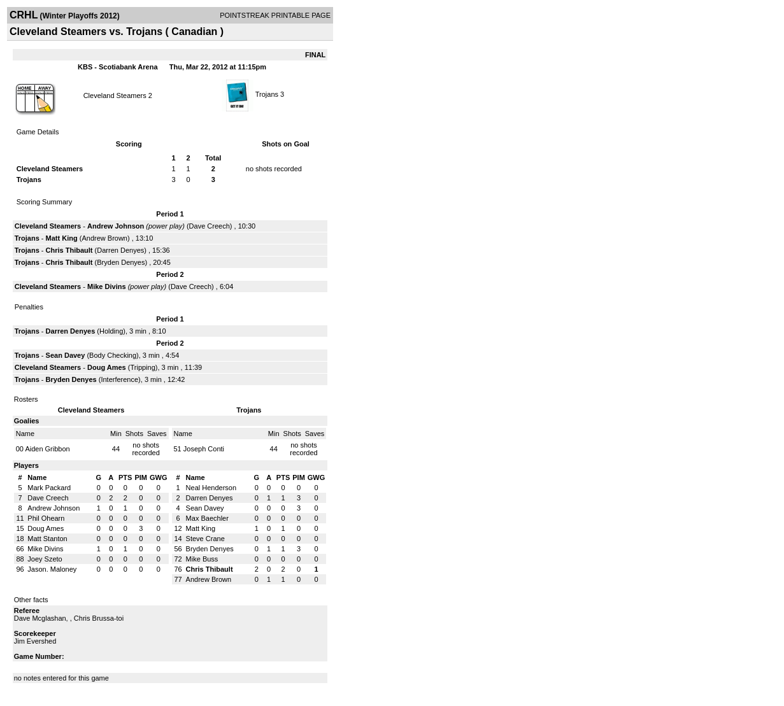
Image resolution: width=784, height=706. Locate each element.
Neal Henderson (211, 487)
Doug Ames (106, 367)
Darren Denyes (120, 250)
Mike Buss (202, 559)
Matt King (62, 238)
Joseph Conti (203, 449)
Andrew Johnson (115, 226)
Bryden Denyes (121, 262)
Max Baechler (207, 518)
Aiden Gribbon (47, 449)
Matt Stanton (47, 538)
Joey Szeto (44, 559)
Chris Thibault (69, 250)
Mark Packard (49, 487)
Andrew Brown (104, 238)
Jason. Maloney (51, 569)
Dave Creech (209, 226)
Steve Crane (205, 538)
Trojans (266, 94)
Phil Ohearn (45, 518)
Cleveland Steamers (114, 95)
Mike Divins (106, 286)
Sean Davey (65, 355)
